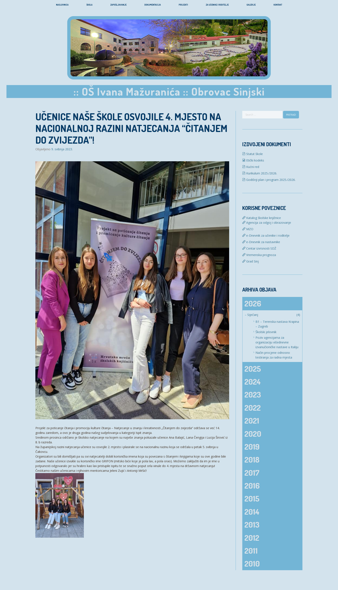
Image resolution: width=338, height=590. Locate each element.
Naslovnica (62, 4)
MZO (247, 229)
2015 (251, 498)
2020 (252, 434)
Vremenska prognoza (259, 255)
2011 (251, 551)
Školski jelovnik (265, 332)
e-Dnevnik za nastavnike (261, 242)
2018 (251, 459)
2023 (252, 394)
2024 (252, 382)
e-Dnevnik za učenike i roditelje (265, 235)
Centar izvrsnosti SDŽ (259, 248)
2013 (251, 524)
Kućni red (250, 167)
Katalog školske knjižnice (261, 218)
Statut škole (252, 154)
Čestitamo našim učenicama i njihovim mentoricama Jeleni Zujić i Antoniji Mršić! (91, 471)
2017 (251, 473)
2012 (251, 538)
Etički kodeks (253, 160)
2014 (251, 512)
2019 (252, 447)
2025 (252, 369)
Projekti (183, 4)
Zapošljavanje (118, 4)
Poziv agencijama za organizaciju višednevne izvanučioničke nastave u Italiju (276, 342)
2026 (252, 303)
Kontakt (278, 4)
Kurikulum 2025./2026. (259, 173)
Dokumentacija (152, 4)
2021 (251, 420)
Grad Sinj (250, 261)
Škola (89, 4)
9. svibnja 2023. (62, 149)
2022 (252, 408)
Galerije (251, 4)
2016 (252, 486)
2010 (252, 563)
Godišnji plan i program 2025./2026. (269, 180)
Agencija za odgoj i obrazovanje (266, 222)
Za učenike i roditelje (217, 4)
